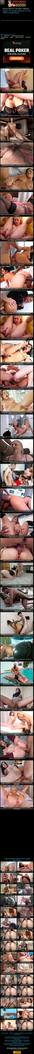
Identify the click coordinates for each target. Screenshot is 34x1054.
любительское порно (18, 35)
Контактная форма (12, 1048)
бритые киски (19, 37)
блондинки (4, 37)
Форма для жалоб (22, 1048)
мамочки (6, 35)
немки (11, 37)
